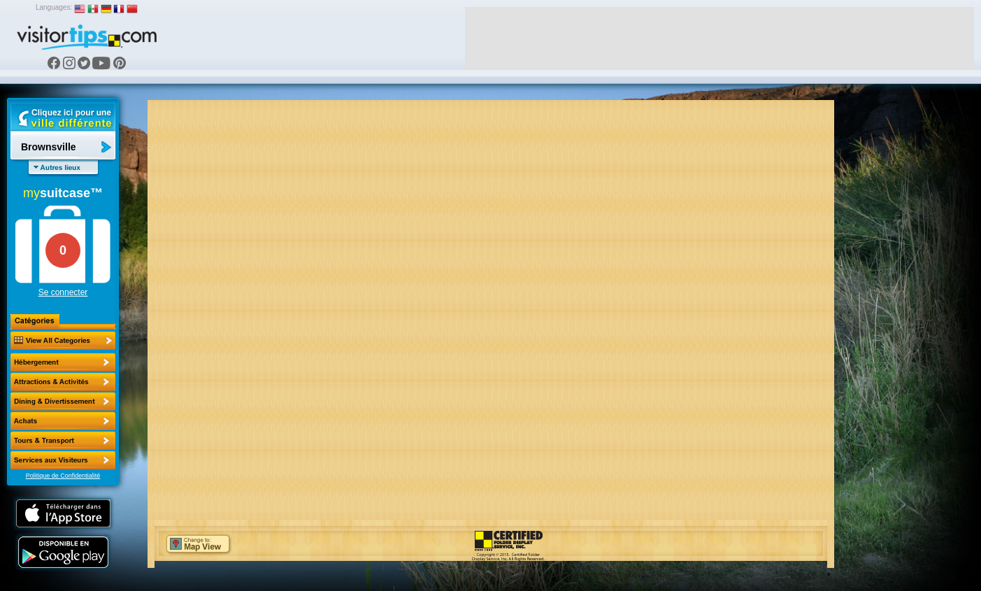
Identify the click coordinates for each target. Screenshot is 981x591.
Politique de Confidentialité (63, 475)
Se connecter (63, 292)
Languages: (54, 7)
